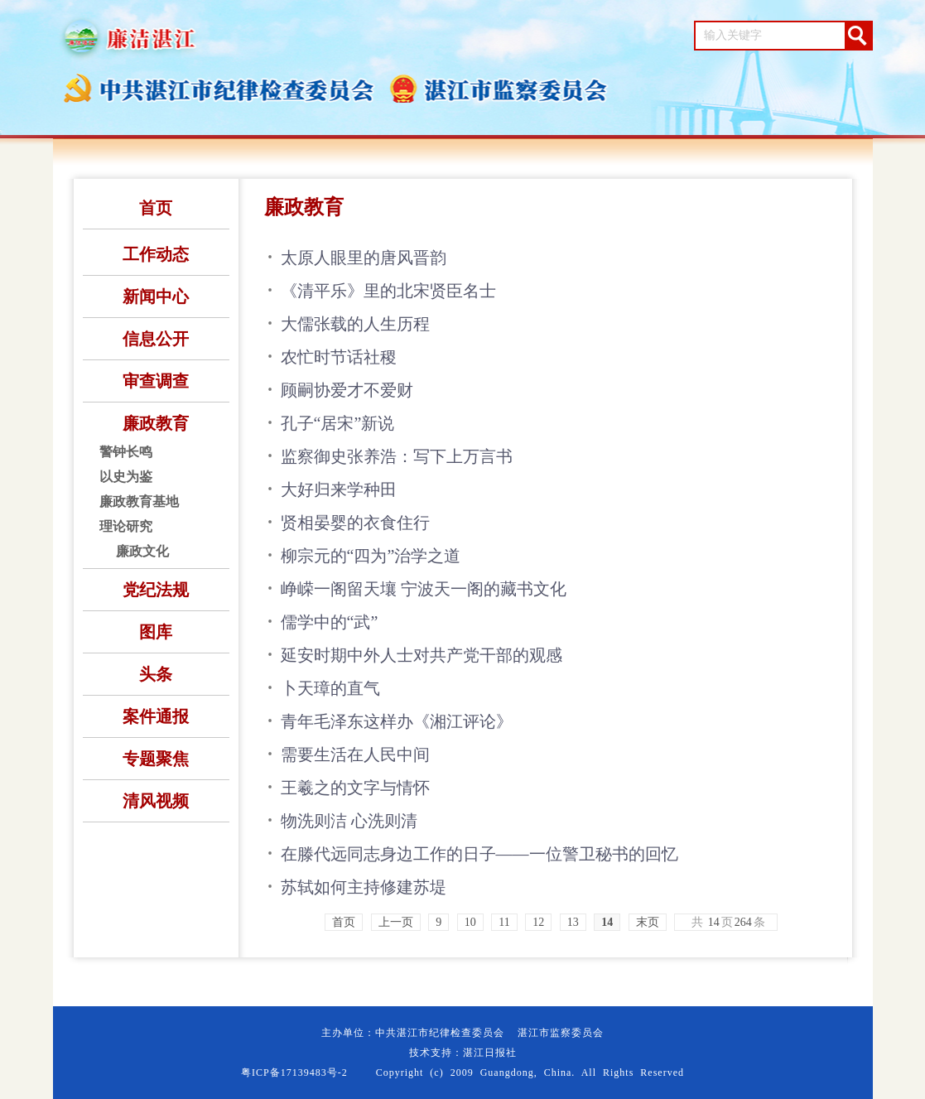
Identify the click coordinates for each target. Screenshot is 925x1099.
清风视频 (156, 801)
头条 (155, 674)
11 (504, 922)
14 (607, 922)
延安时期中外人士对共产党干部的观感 (421, 655)
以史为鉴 (125, 477)
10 (470, 922)
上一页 (395, 922)
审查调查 (156, 381)
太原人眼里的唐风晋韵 (363, 257)
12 (538, 922)
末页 (647, 922)
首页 (155, 208)
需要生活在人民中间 (355, 754)
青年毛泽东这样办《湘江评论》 (397, 721)
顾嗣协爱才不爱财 (347, 390)
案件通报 (156, 716)
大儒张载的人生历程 (355, 324)
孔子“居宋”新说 (338, 423)
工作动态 (156, 254)
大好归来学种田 (339, 489)
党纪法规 (156, 590)
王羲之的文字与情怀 (355, 787)
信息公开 (156, 339)
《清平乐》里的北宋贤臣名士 (388, 291)
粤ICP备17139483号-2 (294, 1072)
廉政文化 (142, 551)
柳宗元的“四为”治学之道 (371, 556)
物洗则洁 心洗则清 (349, 821)
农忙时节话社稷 (339, 357)
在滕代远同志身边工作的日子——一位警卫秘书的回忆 (479, 854)
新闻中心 (156, 296)
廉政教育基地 (139, 501)
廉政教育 (156, 423)
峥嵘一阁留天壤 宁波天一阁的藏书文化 (423, 589)
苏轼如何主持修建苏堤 (363, 887)
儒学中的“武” (329, 622)
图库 (155, 632)
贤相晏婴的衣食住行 (355, 522)
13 (573, 922)
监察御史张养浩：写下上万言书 (397, 456)
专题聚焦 (156, 759)
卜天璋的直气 (330, 688)
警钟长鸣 (125, 452)
